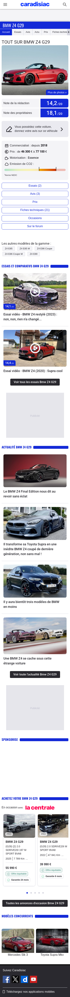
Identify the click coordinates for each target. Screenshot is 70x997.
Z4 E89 (33, 254)
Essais (17, 32)
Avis (28, 32)
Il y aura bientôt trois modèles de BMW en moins (31, 604)
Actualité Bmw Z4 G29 (16, 447)
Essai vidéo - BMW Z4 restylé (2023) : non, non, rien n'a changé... (30, 316)
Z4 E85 (8, 248)
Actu (37, 32)
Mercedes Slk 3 (18, 954)
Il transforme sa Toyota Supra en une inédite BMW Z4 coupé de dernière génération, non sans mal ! (30, 549)
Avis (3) (35, 193)
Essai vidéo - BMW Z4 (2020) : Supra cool (33, 371)
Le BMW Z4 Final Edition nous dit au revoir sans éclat (29, 493)
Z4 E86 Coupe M (14, 254)
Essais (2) (35, 185)
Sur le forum (35, 226)
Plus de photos (57, 92)
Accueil (6, 32)
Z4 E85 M (25, 248)
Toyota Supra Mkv (52, 954)
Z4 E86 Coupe (44, 248)
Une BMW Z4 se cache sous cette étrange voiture (27, 660)
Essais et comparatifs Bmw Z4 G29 (25, 266)
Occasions (35, 218)
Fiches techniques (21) (35, 210)
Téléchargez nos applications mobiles (30, 991)
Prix (46, 32)
